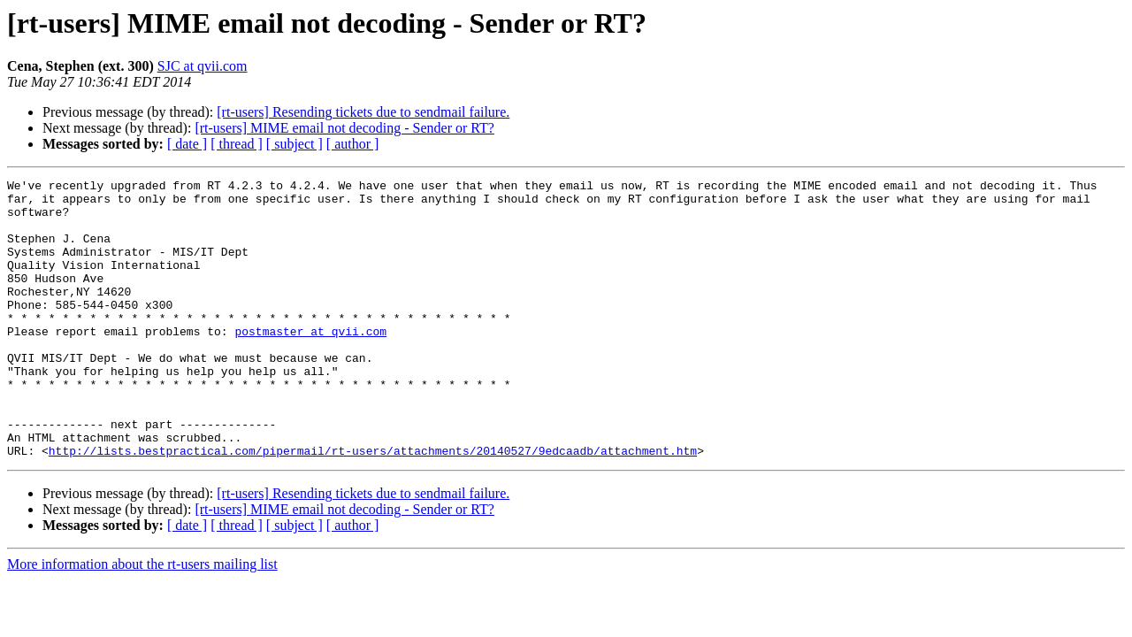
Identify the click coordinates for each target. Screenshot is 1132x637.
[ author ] (352, 143)
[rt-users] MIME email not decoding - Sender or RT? (344, 127)
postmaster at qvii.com (310, 363)
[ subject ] (294, 143)
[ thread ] (236, 143)
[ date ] (187, 143)
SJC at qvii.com (202, 65)
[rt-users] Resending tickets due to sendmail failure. (363, 111)
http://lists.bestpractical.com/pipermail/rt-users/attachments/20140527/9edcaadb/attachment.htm (373, 506)
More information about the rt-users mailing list (142, 619)
